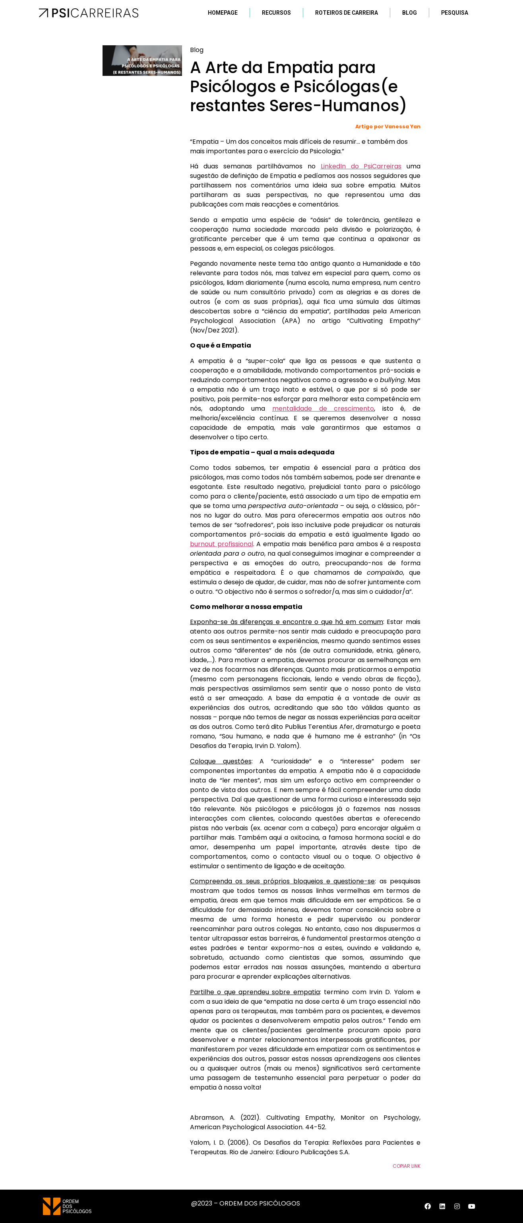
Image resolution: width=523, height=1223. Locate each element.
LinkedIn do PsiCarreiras (361, 166)
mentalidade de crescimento (323, 408)
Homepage (223, 13)
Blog (409, 13)
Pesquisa (454, 13)
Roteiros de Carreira (346, 13)
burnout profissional (221, 544)
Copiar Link (406, 1166)
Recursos (276, 13)
